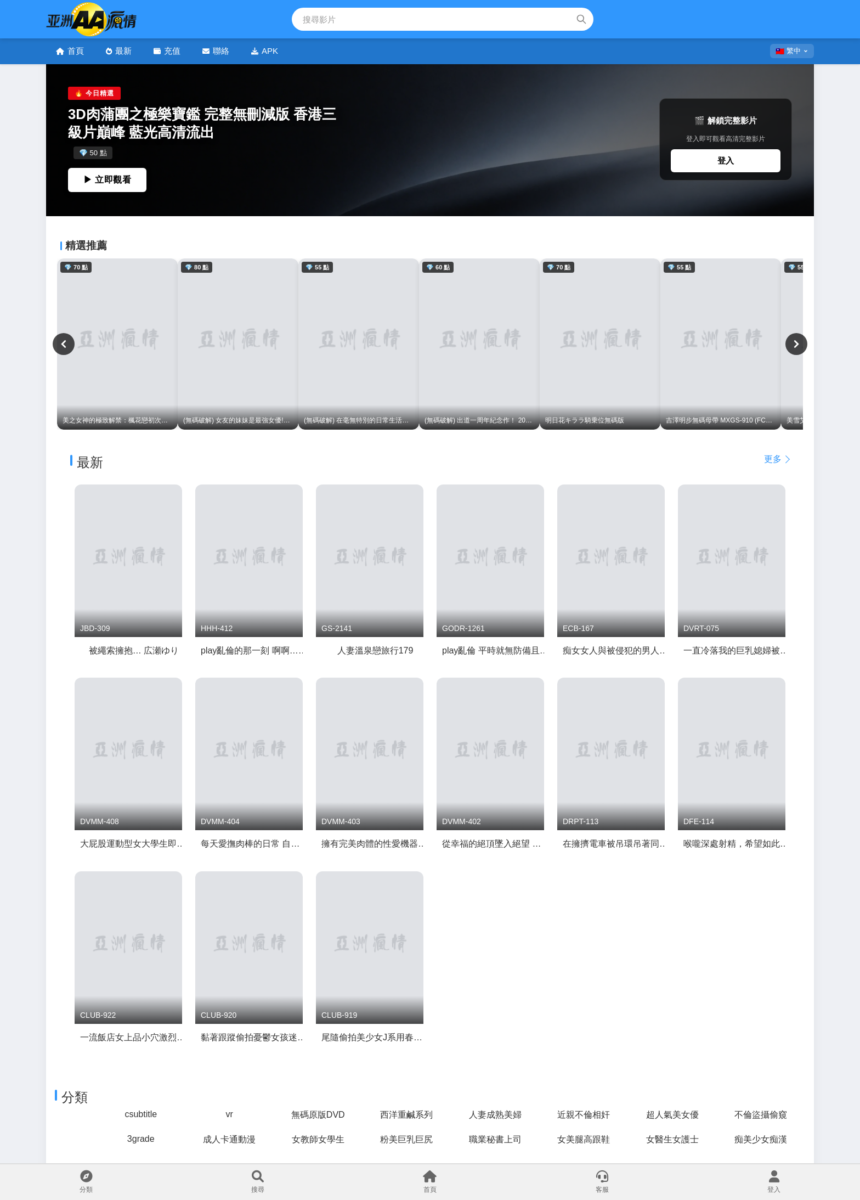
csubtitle (141, 1114)
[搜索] (581, 19)
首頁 (70, 50)
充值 (167, 50)
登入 (725, 160)
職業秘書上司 (495, 1139)
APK (264, 50)
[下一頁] (796, 344)
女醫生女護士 (672, 1139)
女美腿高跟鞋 (583, 1139)
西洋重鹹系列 (406, 1114)
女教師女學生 (318, 1139)
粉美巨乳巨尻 (406, 1139)
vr (229, 1114)
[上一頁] (64, 344)
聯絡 (215, 50)
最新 (119, 50)
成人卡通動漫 (229, 1139)
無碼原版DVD (318, 1114)
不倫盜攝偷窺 (760, 1114)
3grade (141, 1138)
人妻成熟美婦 (495, 1114)
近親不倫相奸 (583, 1114)
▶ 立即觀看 (107, 179)
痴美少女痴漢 (760, 1139)
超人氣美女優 (672, 1114)
